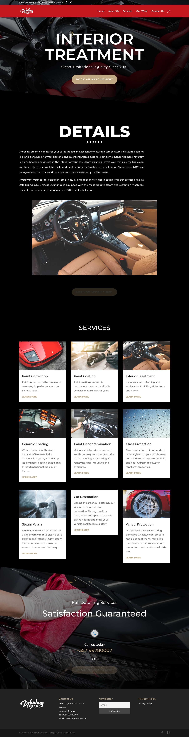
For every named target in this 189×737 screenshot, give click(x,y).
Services (127, 11)
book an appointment (94, 79)
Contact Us (157, 11)
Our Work (141, 11)
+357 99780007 (94, 650)
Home (100, 11)
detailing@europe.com (76, 718)
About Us (113, 11)
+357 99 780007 (70, 715)
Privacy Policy (145, 703)
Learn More (29, 396)
